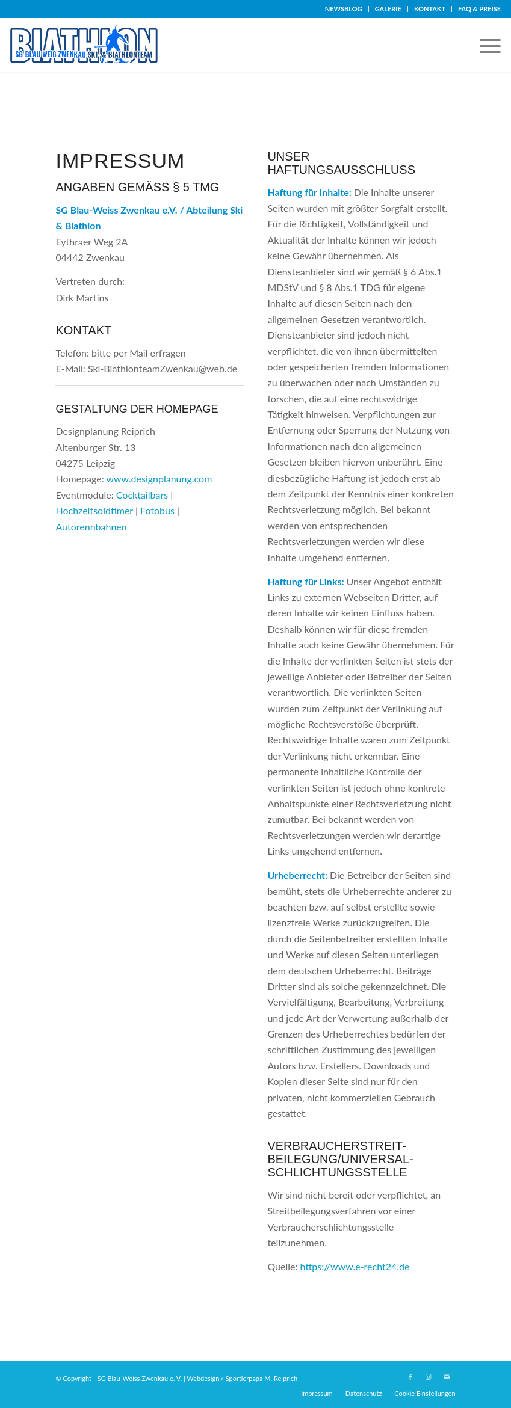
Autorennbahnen (90, 526)
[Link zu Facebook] (410, 1377)
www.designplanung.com (159, 478)
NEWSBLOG (343, 9)
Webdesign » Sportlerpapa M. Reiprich (242, 1378)
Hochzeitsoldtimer (93, 510)
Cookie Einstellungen (424, 1393)
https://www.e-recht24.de (355, 1266)
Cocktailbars (142, 494)
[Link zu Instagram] (429, 1377)
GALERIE (388, 9)
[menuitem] (344, 9)
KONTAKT (429, 9)
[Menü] (484, 44)
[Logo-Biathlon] (87, 44)
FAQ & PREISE (479, 9)
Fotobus (157, 510)
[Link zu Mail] (447, 1377)
